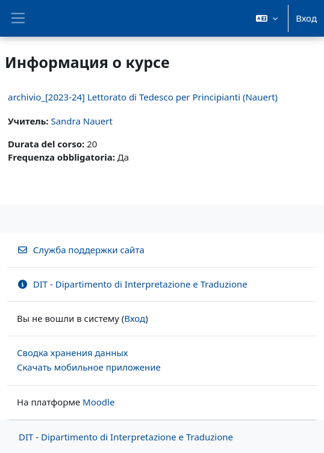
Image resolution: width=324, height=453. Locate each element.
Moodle (98, 402)
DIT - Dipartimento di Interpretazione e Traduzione (132, 284)
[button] (266, 18)
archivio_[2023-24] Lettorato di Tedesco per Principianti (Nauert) (143, 97)
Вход (306, 18)
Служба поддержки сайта (81, 250)
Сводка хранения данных (72, 353)
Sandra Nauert (82, 121)
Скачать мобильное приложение (89, 367)
